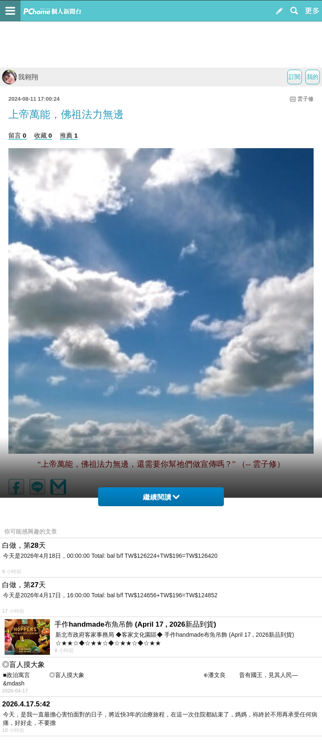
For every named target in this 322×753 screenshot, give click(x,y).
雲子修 (305, 99)
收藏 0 (43, 135)
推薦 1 (69, 135)
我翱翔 (20, 77)
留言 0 (17, 135)
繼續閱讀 (161, 497)
